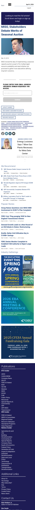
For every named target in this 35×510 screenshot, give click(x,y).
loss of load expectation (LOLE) (14, 123)
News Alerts (5, 493)
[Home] (2, 5)
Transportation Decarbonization (6, 468)
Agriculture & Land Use (7, 432)
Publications (8, 366)
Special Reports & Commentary (7, 403)
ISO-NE (3, 387)
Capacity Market (8, 107)
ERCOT (3, 380)
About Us (4, 478)
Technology (5, 461)
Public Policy (13, 221)
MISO (3, 391)
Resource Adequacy (8, 117)
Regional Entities (7, 419)
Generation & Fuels (7, 449)
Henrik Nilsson (22, 200)
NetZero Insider (6, 428)
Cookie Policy (5, 491)
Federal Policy (6, 447)
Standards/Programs (8, 424)
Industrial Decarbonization (6, 454)
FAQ (2, 485)
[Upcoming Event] (17, 272)
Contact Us (7, 498)
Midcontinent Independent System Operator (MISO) (16, 124)
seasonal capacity (11, 129)
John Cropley (21, 238)
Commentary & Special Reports (6, 440)
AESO (3, 374)
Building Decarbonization (6, 436)
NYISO (3, 393)
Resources (4, 400)
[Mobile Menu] (9, 6)
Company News (14, 173)
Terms (3, 487)
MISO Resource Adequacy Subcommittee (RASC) (16, 114)
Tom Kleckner (19, 193)
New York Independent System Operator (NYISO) (14, 125)
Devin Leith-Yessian (20, 248)
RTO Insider (5, 371)
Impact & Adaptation (8, 451)
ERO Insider (5, 412)
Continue (17, 100)
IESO (3, 385)
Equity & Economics (7, 445)
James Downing (19, 180)
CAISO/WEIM (14, 186)
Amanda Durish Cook (25, 139)
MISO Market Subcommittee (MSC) (12, 110)
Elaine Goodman (23, 173)
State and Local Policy (6, 458)
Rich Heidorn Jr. (6, 503)
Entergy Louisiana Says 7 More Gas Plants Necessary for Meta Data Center (25, 147)
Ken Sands (4, 508)
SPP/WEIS (4, 408)
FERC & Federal (6, 382)
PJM (2, 395)
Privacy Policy (6, 489)
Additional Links (10, 474)
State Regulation (6, 426)
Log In (29, 8)
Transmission (5, 410)
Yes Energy (5, 481)
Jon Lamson (21, 221)
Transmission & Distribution (6, 464)
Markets (12, 180)
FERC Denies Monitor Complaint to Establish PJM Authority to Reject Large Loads (16, 244)
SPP (2, 406)
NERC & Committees (8, 417)
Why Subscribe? (6, 483)
